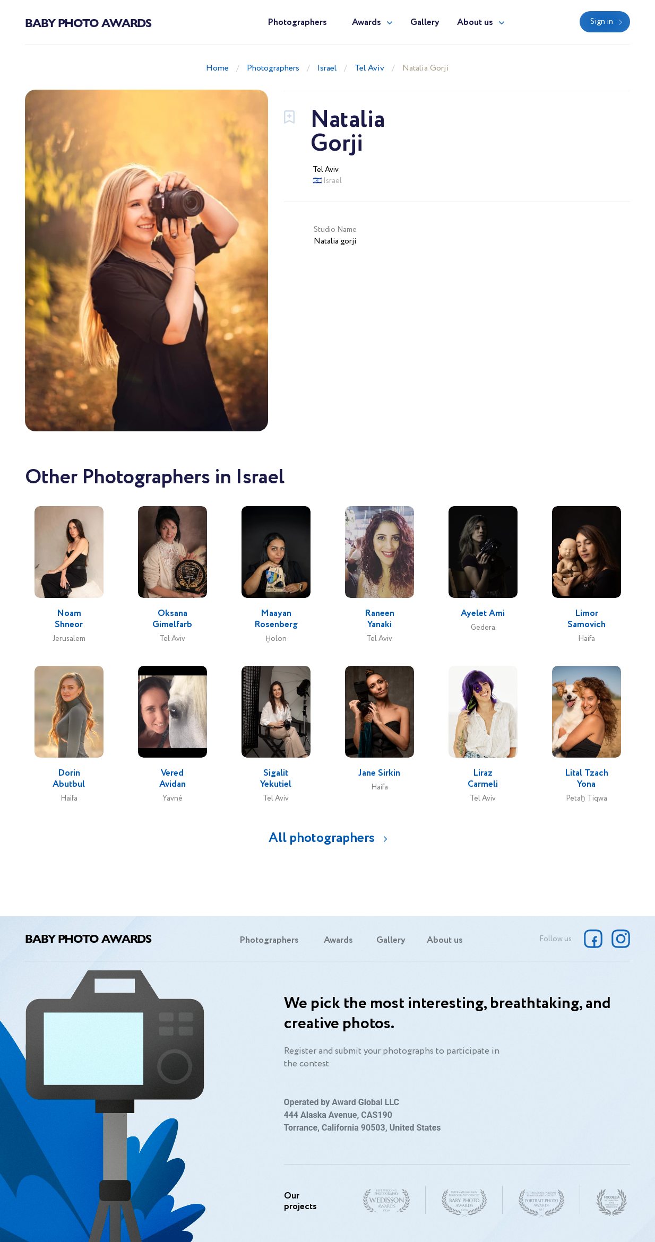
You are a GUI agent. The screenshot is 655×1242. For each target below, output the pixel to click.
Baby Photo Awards (88, 22)
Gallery (424, 22)
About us (475, 22)
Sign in (601, 22)
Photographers (297, 22)
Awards (366, 22)
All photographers (322, 838)
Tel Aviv (369, 68)
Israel (327, 68)
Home (217, 68)
